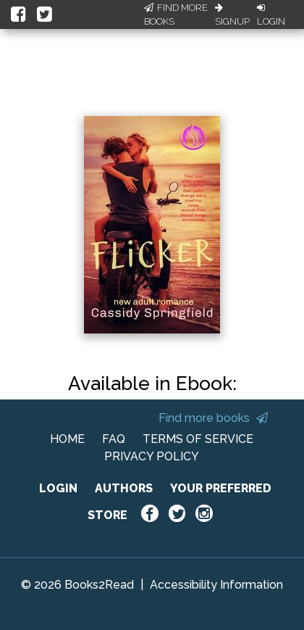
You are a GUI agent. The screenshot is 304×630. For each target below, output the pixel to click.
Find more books (213, 418)
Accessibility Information (216, 585)
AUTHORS (124, 488)
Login (271, 15)
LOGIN (58, 488)
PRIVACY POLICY (151, 456)
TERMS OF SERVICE (198, 439)
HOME (67, 439)
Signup (232, 15)
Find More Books (176, 15)
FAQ (113, 439)
